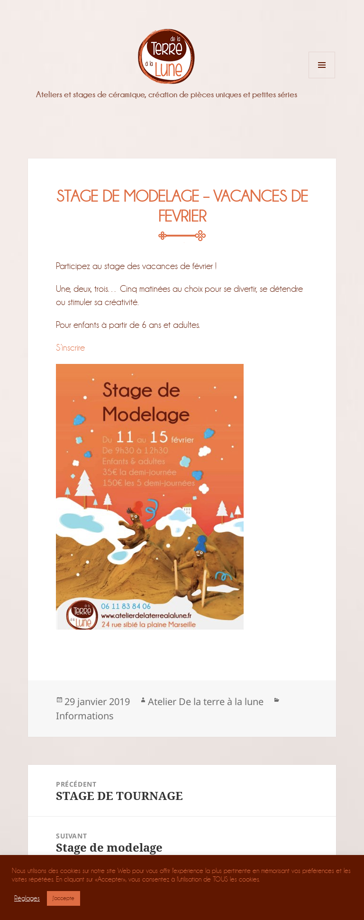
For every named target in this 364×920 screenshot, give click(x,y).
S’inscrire (70, 348)
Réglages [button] (27, 898)
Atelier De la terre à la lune (206, 701)
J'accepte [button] (63, 898)
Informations (85, 715)
